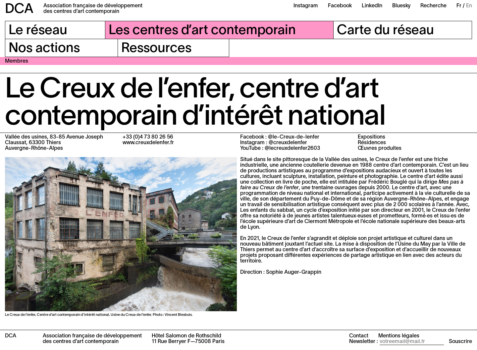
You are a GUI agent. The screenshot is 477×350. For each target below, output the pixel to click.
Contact (358, 336)
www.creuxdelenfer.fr (148, 143)
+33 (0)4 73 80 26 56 (148, 137)
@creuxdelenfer (288, 143)
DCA (19, 9)
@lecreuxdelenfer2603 (292, 148)
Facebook (340, 6)
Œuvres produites (379, 148)
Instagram (305, 6)
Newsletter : (363, 341)
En (469, 6)
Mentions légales (398, 336)
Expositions (371, 137)
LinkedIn (372, 6)
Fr (458, 6)
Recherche (433, 6)
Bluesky (401, 6)
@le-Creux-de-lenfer (293, 137)
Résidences (372, 143)
